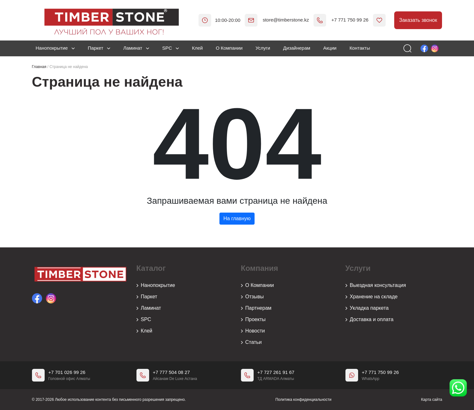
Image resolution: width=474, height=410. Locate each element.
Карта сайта (431, 399)
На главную (237, 218)
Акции (330, 48)
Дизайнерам (296, 48)
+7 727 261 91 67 (275, 372)
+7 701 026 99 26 (66, 372)
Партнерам (256, 308)
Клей (197, 48)
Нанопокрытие (55, 48)
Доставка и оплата (369, 319)
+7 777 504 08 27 (171, 372)
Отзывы (252, 297)
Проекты (253, 319)
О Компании (229, 48)
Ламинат (136, 48)
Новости (253, 331)
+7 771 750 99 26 (340, 19)
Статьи (251, 342)
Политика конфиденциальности (303, 399)
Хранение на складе (371, 297)
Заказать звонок (418, 20)
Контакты (360, 48)
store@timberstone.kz (277, 19)
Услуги (263, 48)
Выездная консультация (375, 285)
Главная (39, 67)
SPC (170, 48)
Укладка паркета (367, 308)
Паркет (99, 48)
